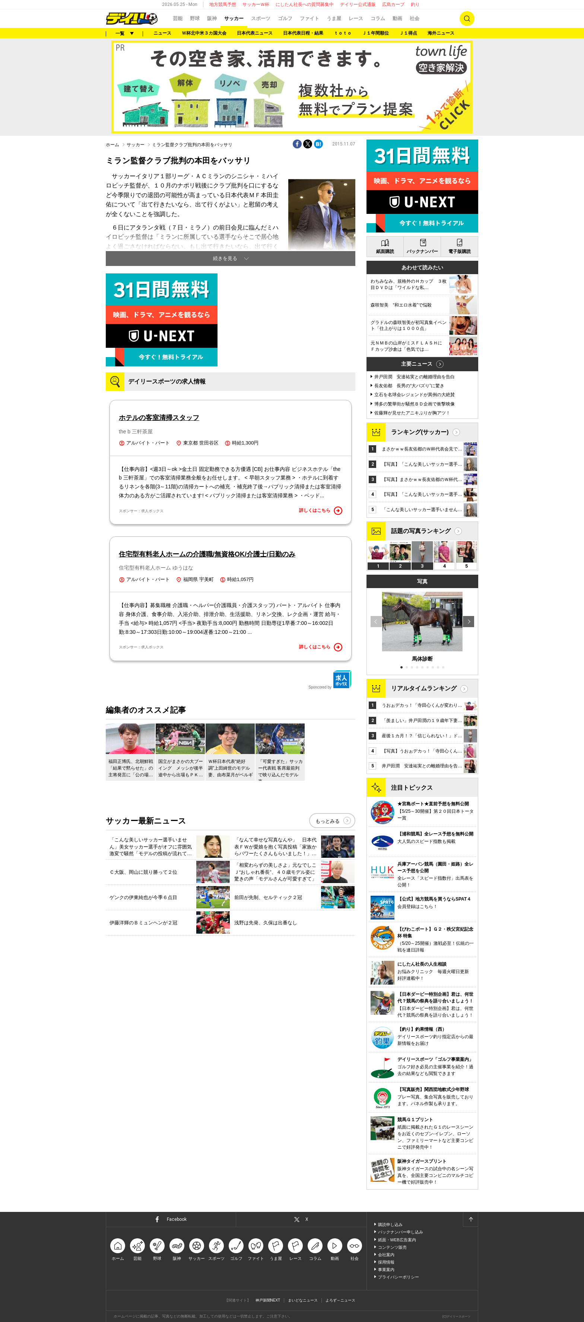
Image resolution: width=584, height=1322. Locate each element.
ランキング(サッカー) (420, 432)
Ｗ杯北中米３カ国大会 (204, 33)
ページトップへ (470, 1219)
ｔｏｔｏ (343, 33)
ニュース (162, 33)
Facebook (177, 1219)
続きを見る (225, 258)
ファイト (309, 18)
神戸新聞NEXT (268, 1300)
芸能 (177, 18)
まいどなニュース (303, 1300)
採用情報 (386, 1262)
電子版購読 (459, 251)
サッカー (234, 18)
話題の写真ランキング (421, 531)
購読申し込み (390, 1224)
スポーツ (260, 18)
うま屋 (334, 18)
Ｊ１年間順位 (375, 33)
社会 (414, 18)
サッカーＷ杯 (255, 4)
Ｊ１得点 (408, 33)
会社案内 (386, 1254)
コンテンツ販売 (392, 1247)
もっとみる (327, 821)
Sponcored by (330, 679)
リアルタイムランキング (424, 688)
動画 (397, 18)
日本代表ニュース (255, 33)
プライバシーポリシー (398, 1277)
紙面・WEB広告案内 (397, 1240)
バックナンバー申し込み (400, 1232)
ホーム (112, 144)
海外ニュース (441, 33)
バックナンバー (422, 251)
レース (356, 18)
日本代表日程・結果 (303, 33)
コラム (378, 18)
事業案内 (386, 1269)
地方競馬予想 (222, 4)
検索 (467, 18)
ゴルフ (285, 18)
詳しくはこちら (320, 510)
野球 (195, 18)
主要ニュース (416, 364)
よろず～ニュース (340, 1300)
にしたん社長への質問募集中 (305, 4)
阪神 (212, 18)
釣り (415, 4)
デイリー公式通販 (358, 4)
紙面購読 (385, 251)
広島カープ (393, 4)
